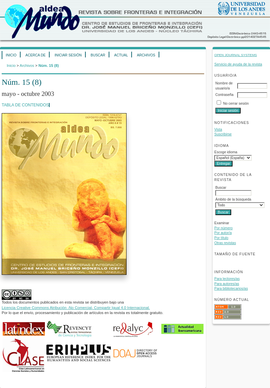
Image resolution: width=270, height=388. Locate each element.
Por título (221, 238)
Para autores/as (226, 284)
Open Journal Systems (235, 55)
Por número (223, 228)
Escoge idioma (225, 152)
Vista (218, 129)
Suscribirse (223, 134)
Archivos (146, 55)
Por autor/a (223, 233)
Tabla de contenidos (25, 105)
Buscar (97, 55)
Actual (121, 55)
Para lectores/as (227, 279)
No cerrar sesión (236, 103)
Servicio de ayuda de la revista (238, 64)
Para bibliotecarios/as (231, 288)
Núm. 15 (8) (48, 65)
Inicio (11, 55)
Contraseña (224, 95)
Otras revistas (225, 243)
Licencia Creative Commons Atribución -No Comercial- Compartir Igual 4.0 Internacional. (76, 308)
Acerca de (35, 55)
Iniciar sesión (68, 55)
